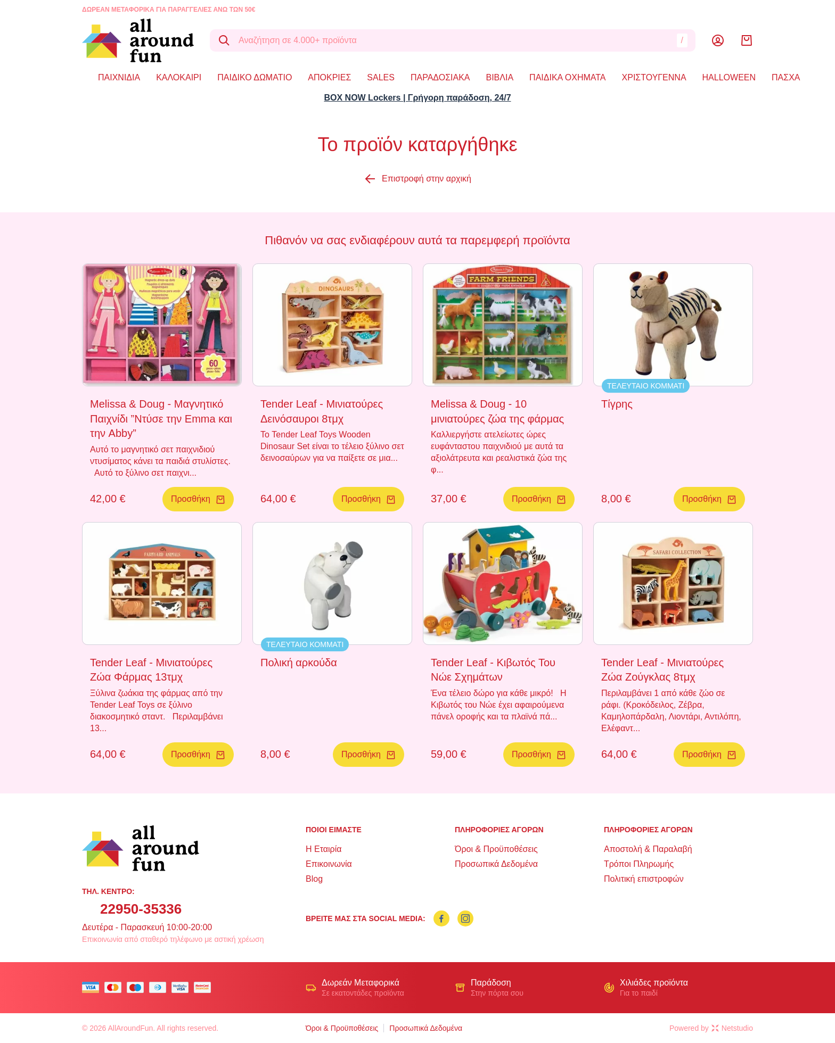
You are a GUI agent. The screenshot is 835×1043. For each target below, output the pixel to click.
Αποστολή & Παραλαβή (648, 849)
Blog (314, 878)
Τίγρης (617, 404)
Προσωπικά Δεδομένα (496, 863)
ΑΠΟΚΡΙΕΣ (329, 77)
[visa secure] (182, 987)
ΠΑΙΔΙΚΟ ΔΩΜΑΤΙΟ (254, 77)
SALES (381, 77)
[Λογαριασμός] (717, 40)
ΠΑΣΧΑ (786, 77)
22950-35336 (141, 909)
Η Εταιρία (323, 849)
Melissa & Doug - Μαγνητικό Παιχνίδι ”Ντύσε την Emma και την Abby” (161, 418)
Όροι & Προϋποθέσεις (496, 849)
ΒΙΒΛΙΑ (499, 77)
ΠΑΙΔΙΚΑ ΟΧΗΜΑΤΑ (567, 77)
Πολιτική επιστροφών (644, 878)
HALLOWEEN (729, 77)
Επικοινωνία (329, 863)
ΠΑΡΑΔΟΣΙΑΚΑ (440, 77)
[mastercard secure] (205, 987)
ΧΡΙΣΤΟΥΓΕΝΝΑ (654, 77)
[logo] (138, 40)
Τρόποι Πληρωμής (639, 863)
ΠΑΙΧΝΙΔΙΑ (119, 77)
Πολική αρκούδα (298, 662)
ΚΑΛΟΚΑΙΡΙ (178, 77)
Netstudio (732, 1028)
